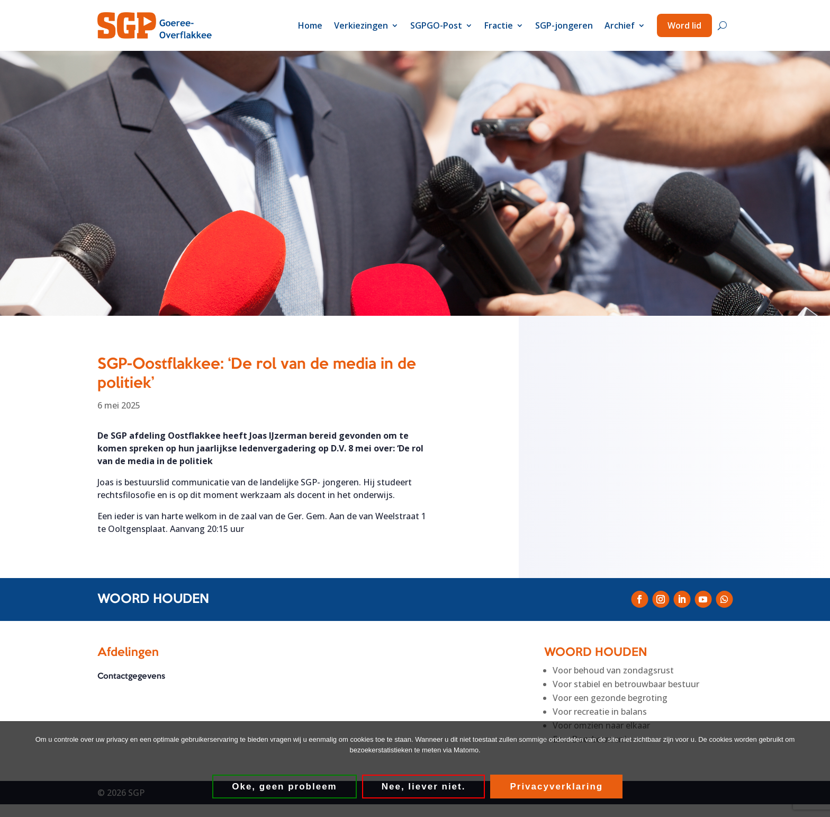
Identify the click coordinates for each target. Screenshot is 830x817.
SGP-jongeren (564, 25)
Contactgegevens (131, 676)
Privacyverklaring (556, 787)
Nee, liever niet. (424, 787)
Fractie (498, 25)
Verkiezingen (361, 25)
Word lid (684, 25)
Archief (620, 25)
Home (310, 25)
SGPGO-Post (436, 25)
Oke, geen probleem (285, 787)
